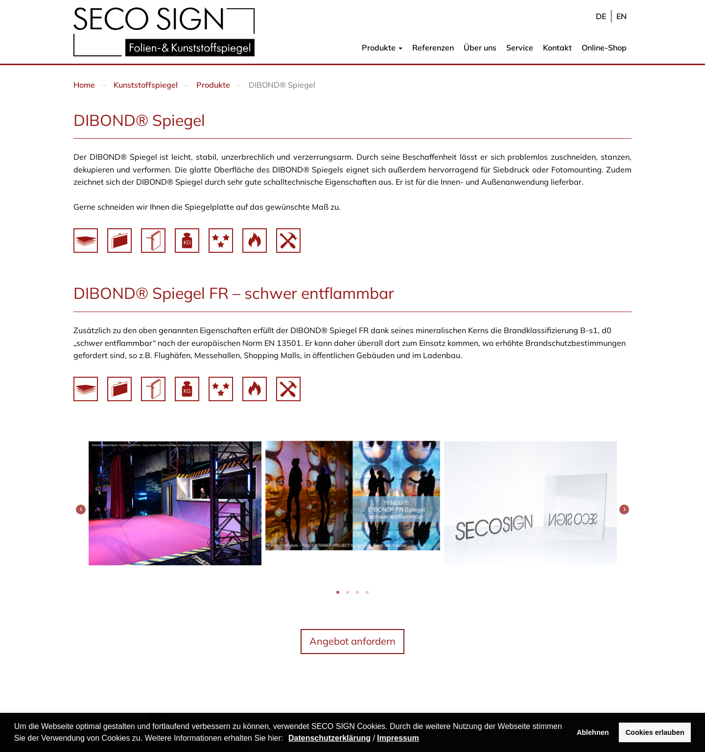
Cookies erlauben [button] (655, 732)
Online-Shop (604, 47)
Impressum (398, 738)
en (621, 16)
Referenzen (433, 47)
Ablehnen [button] (593, 732)
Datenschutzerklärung (329, 738)
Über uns (480, 47)
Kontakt (557, 47)
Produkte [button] (382, 47)
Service (519, 47)
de (601, 16)
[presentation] (81, 509)
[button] (286, 739)
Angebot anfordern (352, 641)
